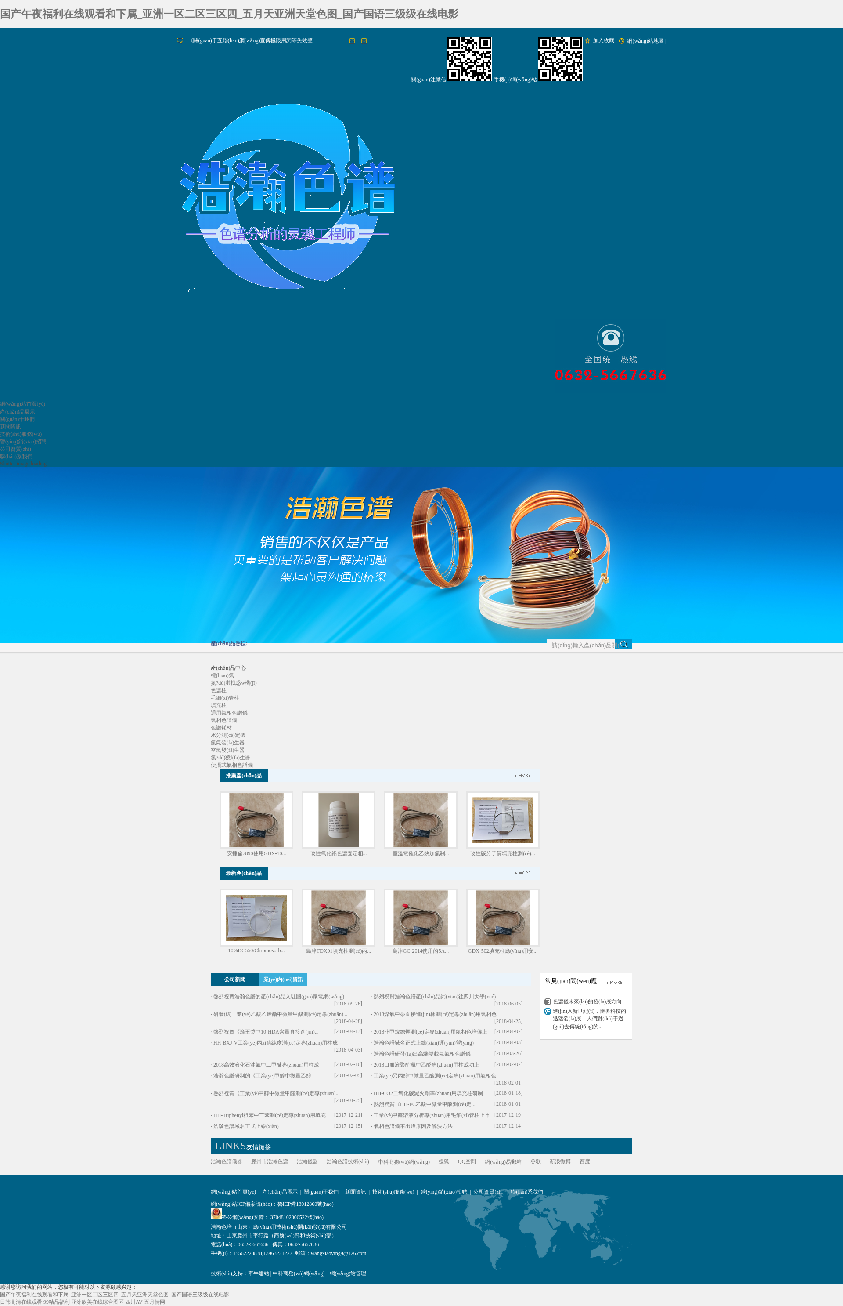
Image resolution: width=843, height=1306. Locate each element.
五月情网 (154, 1302)
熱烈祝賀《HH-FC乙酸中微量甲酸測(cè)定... (425, 1104)
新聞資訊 (10, 427)
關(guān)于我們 (17, 419)
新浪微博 (560, 1161)
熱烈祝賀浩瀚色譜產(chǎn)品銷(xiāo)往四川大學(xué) (435, 997)
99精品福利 (56, 1302)
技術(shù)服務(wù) (21, 434)
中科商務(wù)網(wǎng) (404, 1162)
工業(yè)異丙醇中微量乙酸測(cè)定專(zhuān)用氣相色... (437, 1076)
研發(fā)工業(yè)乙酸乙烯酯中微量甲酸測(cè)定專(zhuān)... (280, 1014)
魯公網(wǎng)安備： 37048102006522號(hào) (267, 1217)
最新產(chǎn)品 (244, 873)
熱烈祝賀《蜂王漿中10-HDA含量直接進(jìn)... (266, 1032)
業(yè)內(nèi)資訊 (283, 979)
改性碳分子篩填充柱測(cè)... (502, 853)
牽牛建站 (258, 1273)
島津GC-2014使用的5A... (421, 951)
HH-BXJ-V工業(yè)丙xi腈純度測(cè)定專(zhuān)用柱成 (275, 1043)
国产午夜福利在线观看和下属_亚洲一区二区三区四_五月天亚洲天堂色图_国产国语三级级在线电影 (229, 14)
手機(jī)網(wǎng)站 (515, 79)
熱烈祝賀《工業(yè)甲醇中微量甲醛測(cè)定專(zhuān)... (276, 1093)
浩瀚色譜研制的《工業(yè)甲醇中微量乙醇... (264, 1076)
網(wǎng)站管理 (348, 1273)
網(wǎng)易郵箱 (503, 1162)
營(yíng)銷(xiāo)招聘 (23, 442)
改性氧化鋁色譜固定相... (338, 853)
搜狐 (444, 1161)
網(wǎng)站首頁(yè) (22, 404)
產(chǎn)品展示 (17, 412)
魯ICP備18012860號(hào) (305, 1204)
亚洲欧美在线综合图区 (97, 1302)
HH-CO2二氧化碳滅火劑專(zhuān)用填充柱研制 (428, 1093)
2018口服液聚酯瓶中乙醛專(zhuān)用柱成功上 (426, 1065)
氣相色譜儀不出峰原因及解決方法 (413, 1126)
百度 (585, 1161)
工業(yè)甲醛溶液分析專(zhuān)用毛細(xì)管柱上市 (432, 1115)
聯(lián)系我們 (16, 456)
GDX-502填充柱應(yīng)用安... (502, 951)
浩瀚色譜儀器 (226, 1161)
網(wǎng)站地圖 (645, 41)
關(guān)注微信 (428, 79)
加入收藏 (603, 40)
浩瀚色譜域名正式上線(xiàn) (246, 1126)
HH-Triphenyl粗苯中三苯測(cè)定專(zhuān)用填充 (269, 1115)
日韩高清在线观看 (21, 1302)
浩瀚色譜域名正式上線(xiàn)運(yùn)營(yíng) (424, 1043)
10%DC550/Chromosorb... (256, 950)
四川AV (134, 1302)
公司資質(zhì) (15, 449)
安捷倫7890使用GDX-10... (256, 853)
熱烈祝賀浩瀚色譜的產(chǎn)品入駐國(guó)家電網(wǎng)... (280, 997)
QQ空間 (467, 1161)
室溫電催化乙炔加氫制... (421, 853)
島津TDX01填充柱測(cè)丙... (338, 951)
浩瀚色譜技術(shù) (348, 1161)
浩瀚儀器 (307, 1161)
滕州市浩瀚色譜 (269, 1161)
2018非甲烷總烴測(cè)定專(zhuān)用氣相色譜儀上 (430, 1032)
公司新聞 (234, 979)
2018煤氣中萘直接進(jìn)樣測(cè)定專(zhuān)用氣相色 (435, 1014)
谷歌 (535, 1161)
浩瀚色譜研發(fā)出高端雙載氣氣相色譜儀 (422, 1054)
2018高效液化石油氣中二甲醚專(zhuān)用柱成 (266, 1065)
